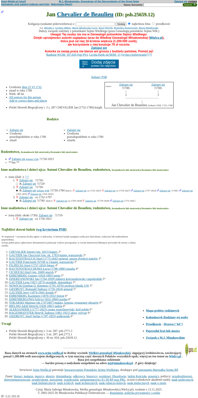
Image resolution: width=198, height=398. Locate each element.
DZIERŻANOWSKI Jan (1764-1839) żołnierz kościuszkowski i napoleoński (55, 279)
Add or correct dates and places (28, 100)
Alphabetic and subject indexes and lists (25, 4)
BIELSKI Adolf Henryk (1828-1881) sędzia (35, 306)
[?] (150, 54)
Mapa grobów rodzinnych (162, 310)
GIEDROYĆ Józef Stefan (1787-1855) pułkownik (39, 316)
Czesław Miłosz (63, 27)
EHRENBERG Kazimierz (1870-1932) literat (36, 295)
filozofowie (119, 376)
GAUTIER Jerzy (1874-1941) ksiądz (31, 292)
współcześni (71, 379)
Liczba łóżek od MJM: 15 (104, 54)
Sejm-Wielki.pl (42, 369)
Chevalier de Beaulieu (85, 14)
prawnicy (153, 376)
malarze (28, 376)
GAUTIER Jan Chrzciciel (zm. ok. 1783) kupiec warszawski (45, 255)
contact (192, 1)
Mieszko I (49, 27)
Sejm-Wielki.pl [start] (13, 1)
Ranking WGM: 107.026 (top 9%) (67, 54)
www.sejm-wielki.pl (50, 353)
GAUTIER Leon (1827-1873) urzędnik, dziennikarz (40, 282)
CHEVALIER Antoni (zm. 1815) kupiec (33, 251)
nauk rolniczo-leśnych (112, 383)
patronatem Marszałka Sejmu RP (158, 369)
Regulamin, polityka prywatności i (135, 392)
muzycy (39, 376)
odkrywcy (79, 376)
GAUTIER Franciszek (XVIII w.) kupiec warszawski (41, 262)
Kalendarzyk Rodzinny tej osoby (167, 317)
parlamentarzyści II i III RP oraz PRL (102, 379)
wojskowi (105, 376)
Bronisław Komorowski (126, 27)
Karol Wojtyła (106, 27)
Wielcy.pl (156, 37)
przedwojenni (40, 379)
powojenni (56, 379)
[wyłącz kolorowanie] (134, 54)
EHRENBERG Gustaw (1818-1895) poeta (34, 275)
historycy (92, 376)
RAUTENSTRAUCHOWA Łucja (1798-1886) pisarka (42, 268)
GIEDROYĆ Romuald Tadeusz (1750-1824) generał (40, 289)
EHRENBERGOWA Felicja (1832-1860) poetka (38, 299)
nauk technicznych (86, 383)
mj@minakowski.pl (120, 363)
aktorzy (50, 376)
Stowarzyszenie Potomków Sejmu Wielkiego (91, 369)
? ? (27, 176)
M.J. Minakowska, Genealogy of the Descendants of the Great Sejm (99, 1)
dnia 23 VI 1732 (32, 87)
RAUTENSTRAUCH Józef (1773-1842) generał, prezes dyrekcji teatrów (53, 258)
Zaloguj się (180, 1)
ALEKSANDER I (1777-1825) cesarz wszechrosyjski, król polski (49, 309)
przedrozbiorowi (182, 376)
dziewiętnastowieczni (17, 379)
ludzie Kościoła (137, 376)
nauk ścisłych (65, 383)
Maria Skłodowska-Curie (84, 27)
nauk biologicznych (43, 383)
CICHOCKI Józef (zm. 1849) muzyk (31, 272)
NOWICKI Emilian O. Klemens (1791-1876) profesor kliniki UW (49, 285)
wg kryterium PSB (51, 229)
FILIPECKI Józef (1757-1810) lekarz (31, 265)
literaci (18, 376)
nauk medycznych (138, 383)
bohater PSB (99, 77)
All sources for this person (25, 97)
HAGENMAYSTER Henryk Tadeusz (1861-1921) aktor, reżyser (48, 312)
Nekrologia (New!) (61, 4)
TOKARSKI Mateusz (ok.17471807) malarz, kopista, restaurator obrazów (54, 302)
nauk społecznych (182, 379)
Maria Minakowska (148, 27)
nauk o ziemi (158, 383)
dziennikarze (64, 376)
